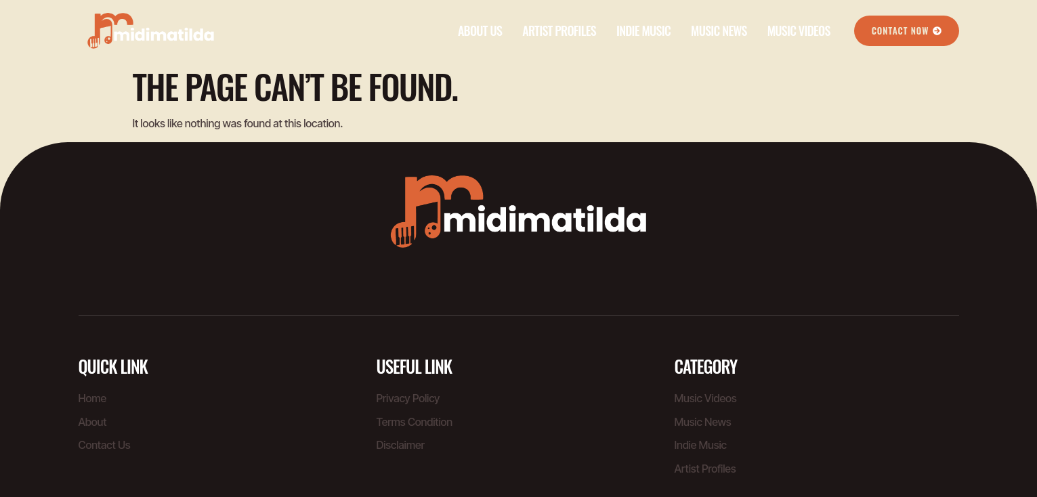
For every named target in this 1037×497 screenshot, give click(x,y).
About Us (480, 30)
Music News (719, 30)
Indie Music (643, 30)
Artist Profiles (559, 30)
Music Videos (798, 30)
